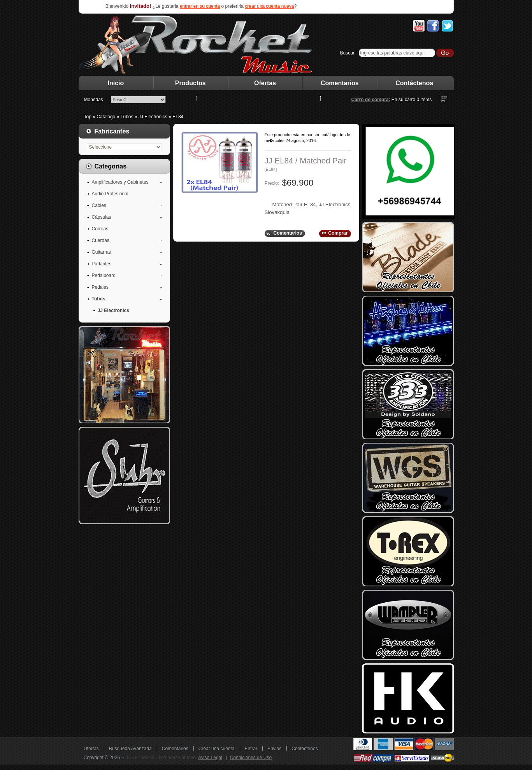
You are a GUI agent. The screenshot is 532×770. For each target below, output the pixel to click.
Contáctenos (414, 83)
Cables (99, 205)
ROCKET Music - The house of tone (158, 757)
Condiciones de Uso (251, 757)
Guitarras (101, 252)
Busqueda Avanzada (130, 748)
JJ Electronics (153, 116)
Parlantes (102, 264)
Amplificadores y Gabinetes (120, 182)
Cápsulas (101, 217)
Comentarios (340, 83)
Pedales (100, 287)
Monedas (93, 99)
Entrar (251, 748)
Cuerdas (100, 240)
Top (87, 116)
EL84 (177, 116)
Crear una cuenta (216, 748)
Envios (274, 748)
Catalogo (106, 116)
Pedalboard (104, 275)
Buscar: (348, 53)
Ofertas (265, 83)
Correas (100, 229)
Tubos (127, 116)
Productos (190, 83)
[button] (285, 233)
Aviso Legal (210, 757)
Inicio (116, 83)
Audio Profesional (110, 193)
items (424, 99)
